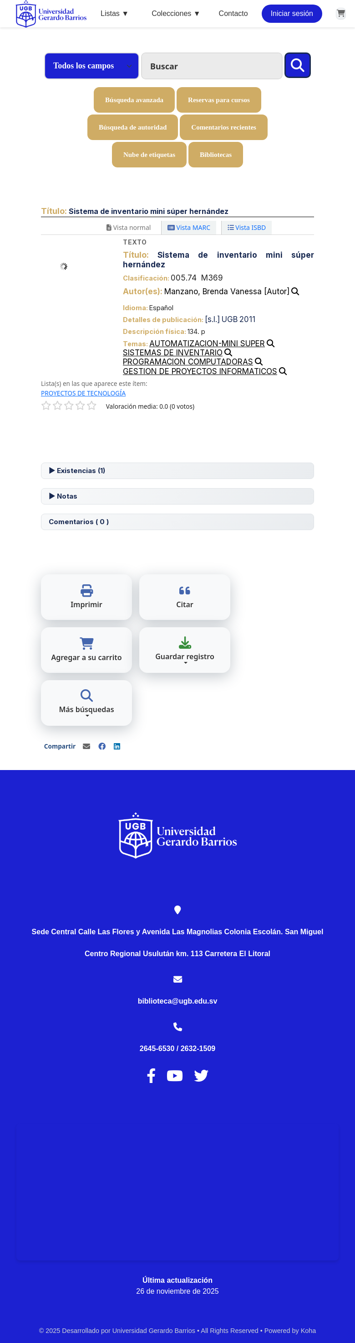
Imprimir (86, 596)
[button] (341, 14)
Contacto (233, 13)
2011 (247, 319)
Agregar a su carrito (86, 649)
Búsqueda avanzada (134, 100)
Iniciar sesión (292, 13)
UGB (230, 319)
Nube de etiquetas (149, 154)
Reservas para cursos (219, 100)
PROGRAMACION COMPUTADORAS (188, 361)
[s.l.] (212, 319)
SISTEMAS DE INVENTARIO (173, 352)
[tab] (177, 471)
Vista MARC (188, 227)
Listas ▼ (115, 13)
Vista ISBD (247, 227)
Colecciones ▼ (176, 13)
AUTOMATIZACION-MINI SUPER (207, 343)
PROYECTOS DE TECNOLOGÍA (83, 393)
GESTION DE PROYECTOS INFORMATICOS (200, 371)
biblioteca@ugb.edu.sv (178, 1001)
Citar (184, 596)
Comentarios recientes (223, 127)
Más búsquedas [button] (86, 701)
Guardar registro (184, 648)
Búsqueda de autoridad (133, 127)
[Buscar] (297, 65)
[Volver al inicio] (328, 1315)
